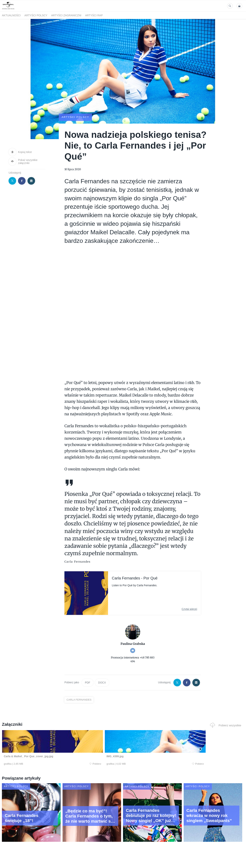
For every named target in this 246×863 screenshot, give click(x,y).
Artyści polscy (35, 15)
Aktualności (11, 15)
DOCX (102, 682)
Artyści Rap (94, 15)
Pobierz (52, 763)
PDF (87, 682)
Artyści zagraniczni (66, 15)
